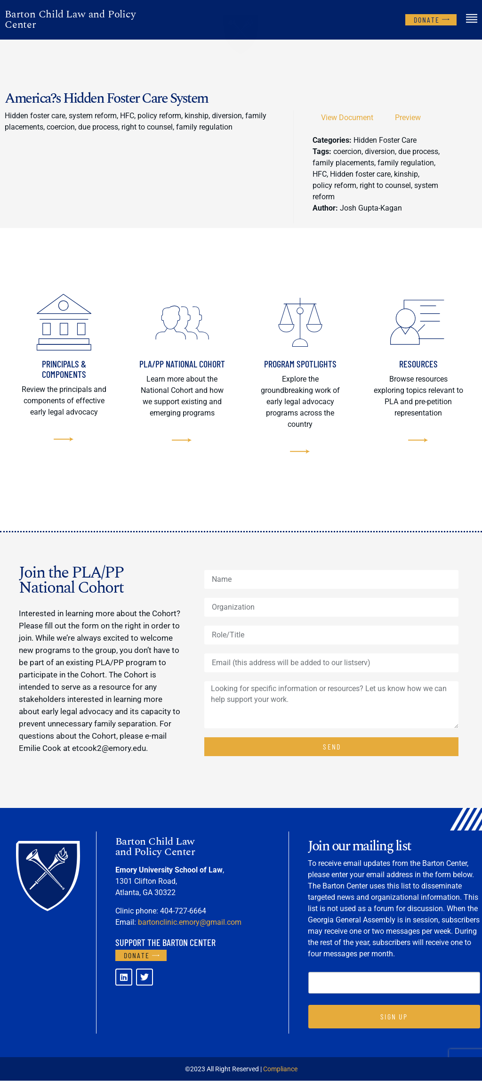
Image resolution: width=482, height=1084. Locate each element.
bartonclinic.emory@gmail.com (189, 925)
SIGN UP (394, 1019)
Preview (408, 117)
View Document (347, 117)
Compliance (280, 1072)
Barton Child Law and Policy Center (70, 20)
